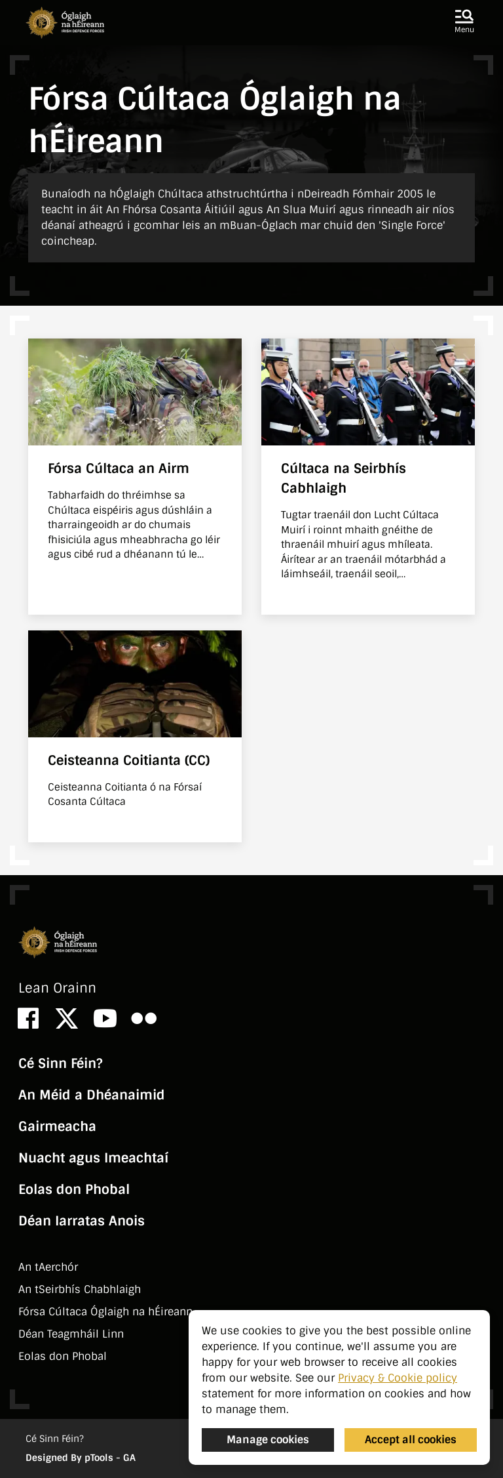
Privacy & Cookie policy (397, 1378)
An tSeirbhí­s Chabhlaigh (79, 1289)
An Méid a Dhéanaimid (91, 1094)
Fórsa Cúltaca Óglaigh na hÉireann (105, 1312)
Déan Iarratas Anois (81, 1220)
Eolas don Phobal (74, 1189)
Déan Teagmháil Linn (71, 1334)
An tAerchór (48, 1267)
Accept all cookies (410, 1440)
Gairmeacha (57, 1126)
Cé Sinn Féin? (60, 1063)
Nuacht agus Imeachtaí (93, 1157)
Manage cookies (268, 1440)
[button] (464, 22)
